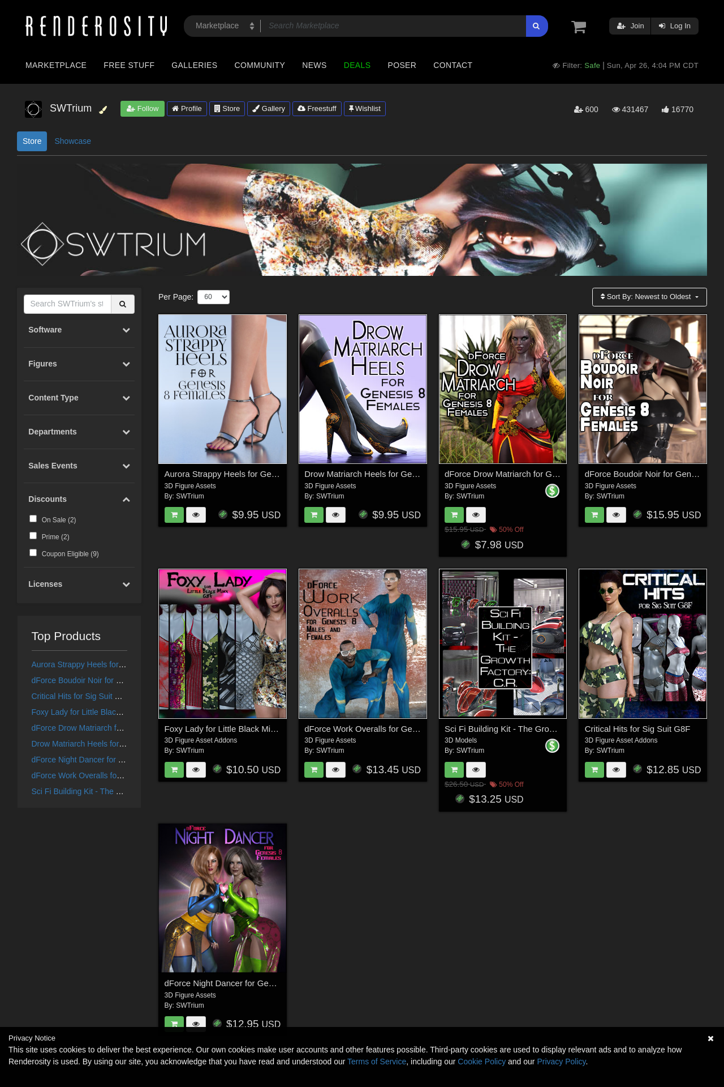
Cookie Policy (482, 1061)
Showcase (72, 141)
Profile (186, 108)
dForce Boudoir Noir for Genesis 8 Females (108, 680)
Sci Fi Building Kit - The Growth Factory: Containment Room (558, 729)
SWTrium (190, 496)
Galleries (194, 65)
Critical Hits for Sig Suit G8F (81, 696)
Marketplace (56, 65)
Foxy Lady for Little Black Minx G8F (94, 712)
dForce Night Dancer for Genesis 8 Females (109, 759)
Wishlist (365, 108)
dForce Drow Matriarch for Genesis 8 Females (113, 727)
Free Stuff (129, 65)
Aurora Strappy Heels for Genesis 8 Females (110, 664)
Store (227, 108)
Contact (452, 65)
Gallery (268, 108)
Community (260, 65)
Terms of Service (376, 1061)
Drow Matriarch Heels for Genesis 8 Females (110, 743)
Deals (357, 65)
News (314, 65)
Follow (142, 108)
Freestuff (317, 108)
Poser (401, 65)
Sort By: (647, 296)
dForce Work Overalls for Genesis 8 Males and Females (409, 729)
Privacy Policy (561, 1061)
